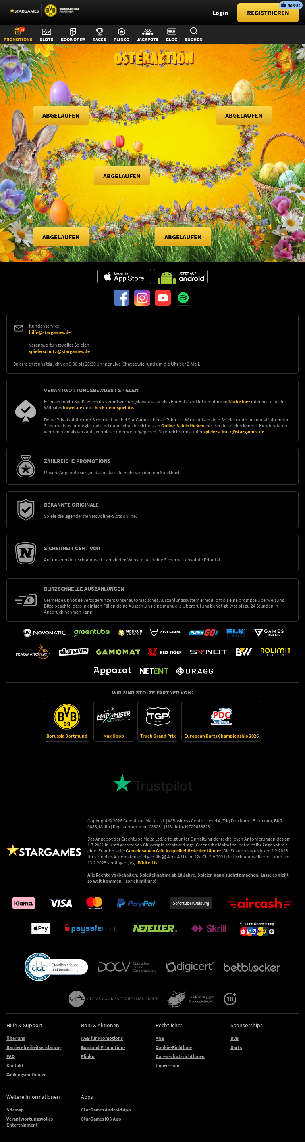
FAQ (10, 1056)
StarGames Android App (106, 1110)
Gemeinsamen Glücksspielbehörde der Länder (173, 851)
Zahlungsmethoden (26, 1074)
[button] (61, 115)
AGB (160, 1038)
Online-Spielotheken (183, 426)
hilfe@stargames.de (50, 332)
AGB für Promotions (102, 1038)
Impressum (167, 1065)
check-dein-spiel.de (112, 407)
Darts (236, 1047)
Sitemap (15, 1110)
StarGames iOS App (101, 1119)
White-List (148, 863)
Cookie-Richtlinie (174, 1047)
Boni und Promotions (103, 1047)
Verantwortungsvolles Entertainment (29, 1122)
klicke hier (239, 401)
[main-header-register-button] (268, 12)
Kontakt (15, 1065)
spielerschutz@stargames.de (59, 351)
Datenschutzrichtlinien (180, 1056)
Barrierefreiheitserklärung (34, 1047)
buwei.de (72, 407)
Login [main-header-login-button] (220, 13)
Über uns (15, 1038)
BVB (234, 1038)
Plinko (88, 1056)
